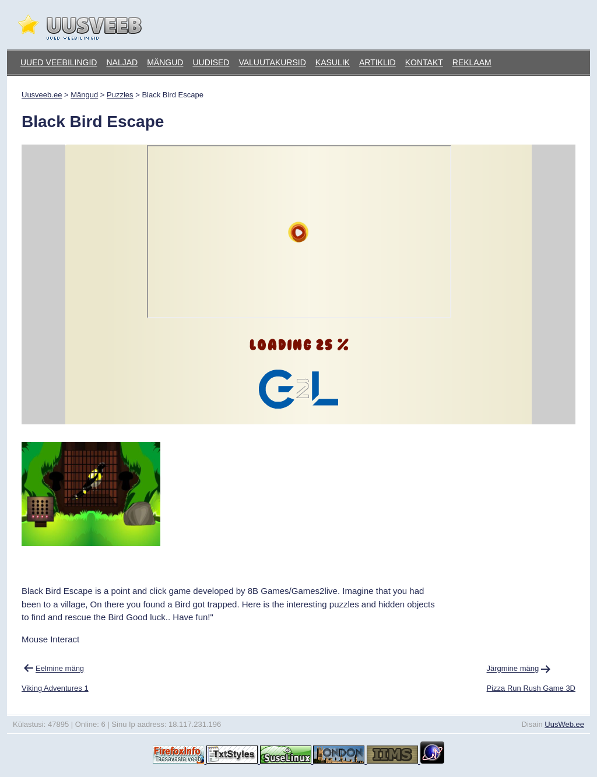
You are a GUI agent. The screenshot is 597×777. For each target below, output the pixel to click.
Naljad (122, 62)
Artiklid (377, 62)
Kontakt (424, 62)
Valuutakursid (271, 62)
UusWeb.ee (564, 724)
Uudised (210, 62)
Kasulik (332, 62)
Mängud (165, 62)
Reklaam (471, 62)
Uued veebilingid (58, 62)
